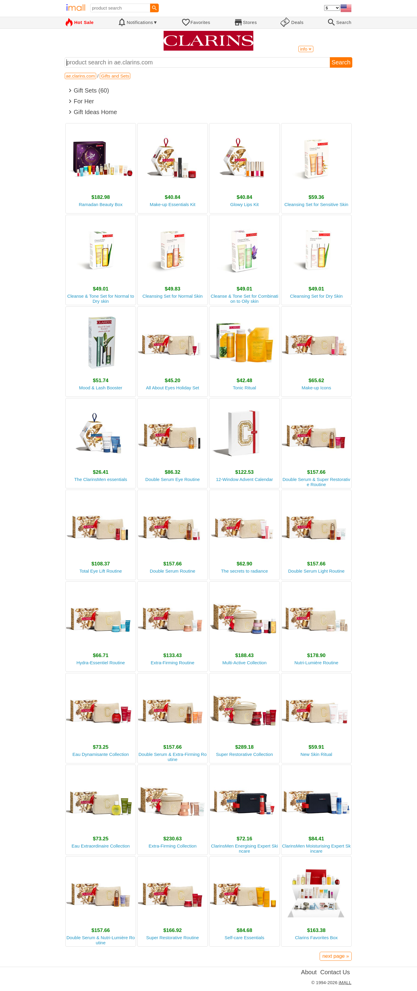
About (309, 972)
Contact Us (335, 972)
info (306, 49)
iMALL (345, 982)
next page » (335, 956)
